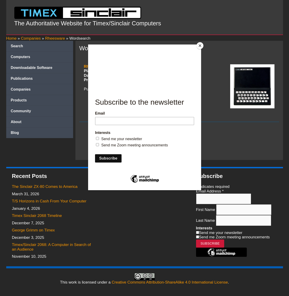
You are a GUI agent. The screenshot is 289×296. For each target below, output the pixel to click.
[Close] (200, 45)
